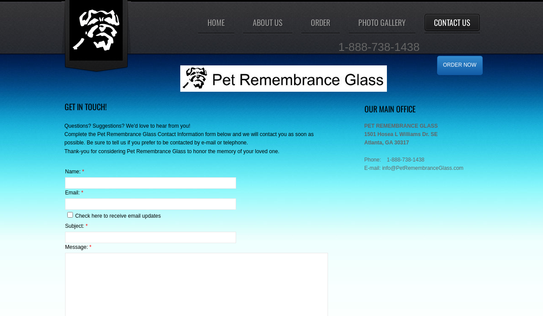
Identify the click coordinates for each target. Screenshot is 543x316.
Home (216, 22)
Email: (74, 193)
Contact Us (452, 22)
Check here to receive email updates (114, 215)
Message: (78, 247)
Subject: (76, 226)
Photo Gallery (382, 22)
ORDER (320, 22)
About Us (268, 22)
